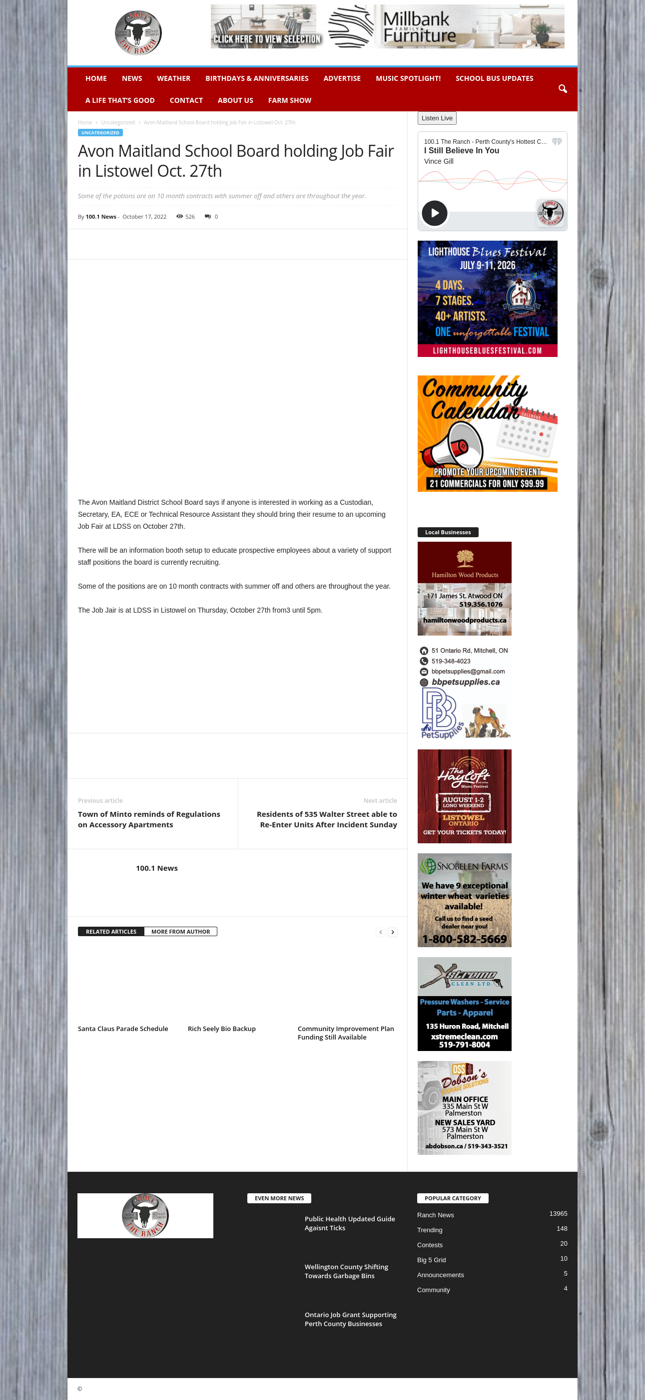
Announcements (440, 1275)
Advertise (342, 78)
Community (433, 1290)
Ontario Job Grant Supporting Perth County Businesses (351, 1319)
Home (96, 78)
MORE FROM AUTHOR (180, 931)
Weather (173, 78)
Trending (430, 1230)
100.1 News (100, 216)
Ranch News (435, 1215)
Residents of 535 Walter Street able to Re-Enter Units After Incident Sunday (327, 819)
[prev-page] (381, 932)
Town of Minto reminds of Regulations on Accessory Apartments (149, 819)
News (132, 78)
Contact (186, 100)
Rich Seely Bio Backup (222, 1028)
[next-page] (393, 932)
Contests (430, 1245)
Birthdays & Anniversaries (256, 78)
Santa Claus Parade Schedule (123, 1028)
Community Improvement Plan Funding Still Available (346, 1033)
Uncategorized (117, 122)
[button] (563, 89)
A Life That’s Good (120, 100)
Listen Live (437, 118)
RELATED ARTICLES (111, 931)
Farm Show (290, 100)
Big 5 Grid (431, 1260)
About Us (235, 100)
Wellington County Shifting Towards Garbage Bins (346, 1271)
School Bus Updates (495, 78)
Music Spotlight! (408, 78)
